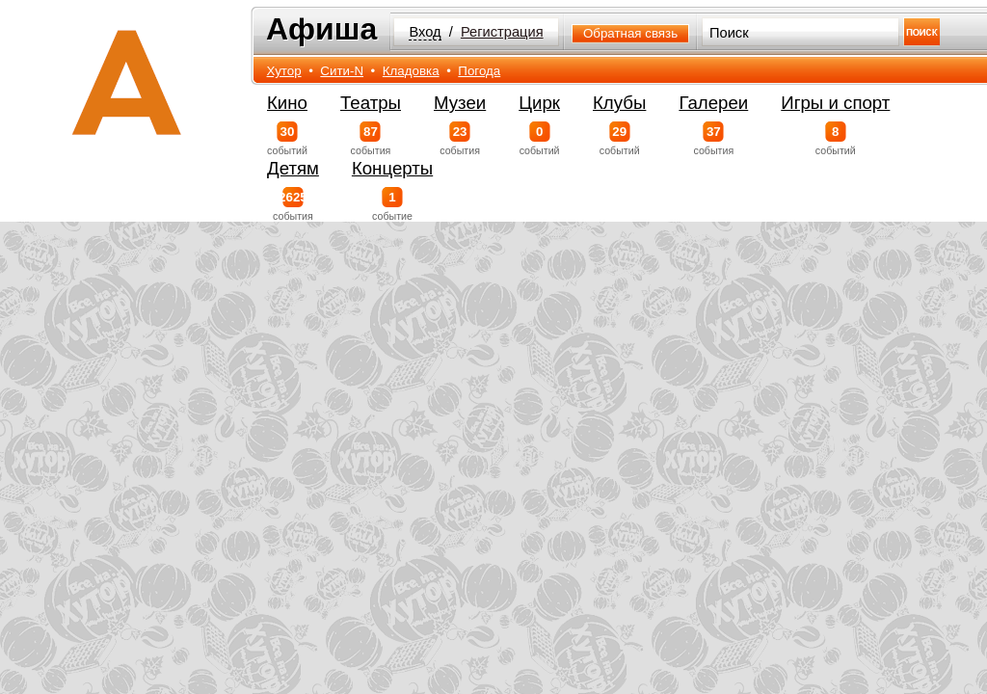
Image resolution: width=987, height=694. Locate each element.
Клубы (619, 103)
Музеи (460, 103)
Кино (287, 103)
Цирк (539, 103)
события (371, 138)
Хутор (284, 71)
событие (392, 204)
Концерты (392, 168)
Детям (293, 168)
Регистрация (502, 32)
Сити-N (341, 71)
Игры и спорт (835, 103)
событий (287, 138)
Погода (479, 71)
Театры (370, 103)
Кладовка (411, 71)
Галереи (713, 103)
